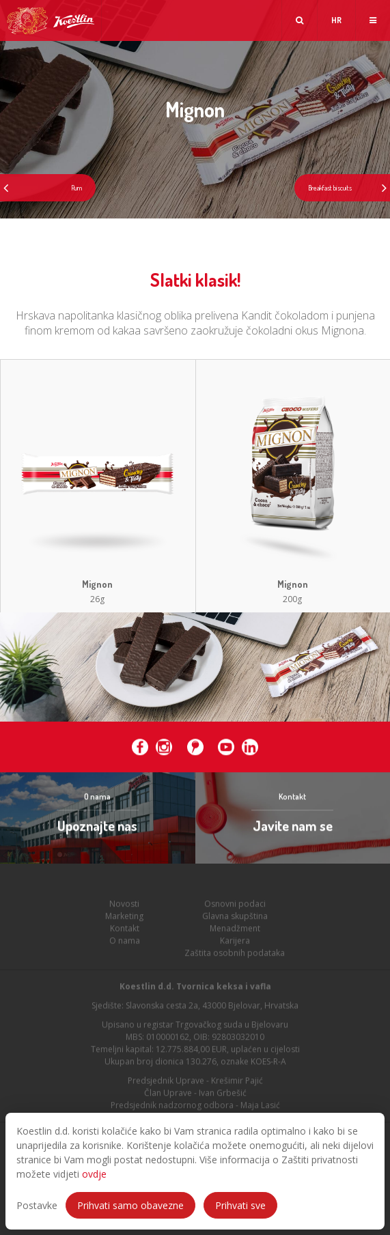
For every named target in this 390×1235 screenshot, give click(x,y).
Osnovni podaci (235, 906)
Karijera (235, 943)
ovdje (94, 1173)
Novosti (124, 906)
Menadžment (235, 931)
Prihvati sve (240, 1205)
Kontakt (124, 931)
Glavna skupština (235, 918)
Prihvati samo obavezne (130, 1205)
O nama (124, 943)
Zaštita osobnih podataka (234, 955)
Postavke (36, 1205)
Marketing (124, 918)
